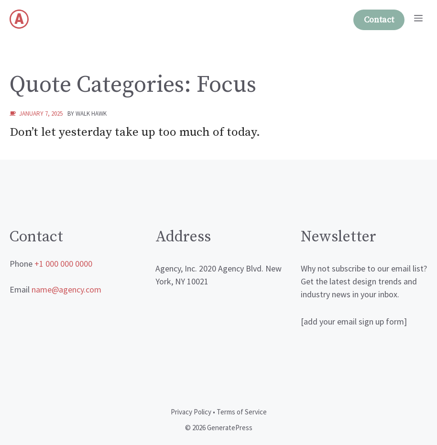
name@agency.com (66, 289)
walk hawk (91, 113)
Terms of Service (242, 411)
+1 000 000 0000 (63, 263)
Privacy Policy (191, 411)
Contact (379, 19)
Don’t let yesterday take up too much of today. (135, 132)
